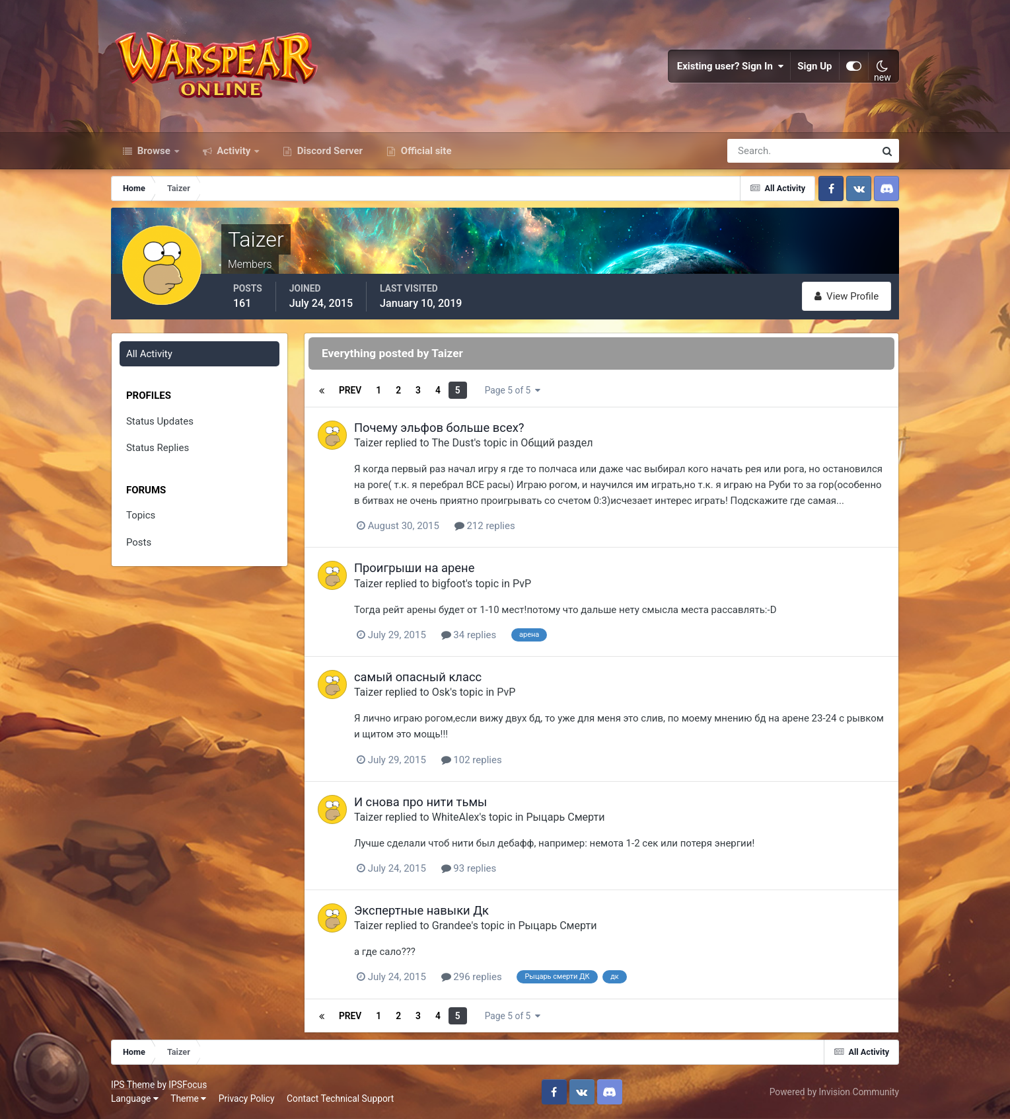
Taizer (368, 442)
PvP (522, 583)
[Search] (755, 151)
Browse (154, 151)
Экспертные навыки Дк (421, 910)
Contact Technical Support (340, 1098)
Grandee (452, 925)
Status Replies (157, 448)
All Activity (149, 354)
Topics (140, 515)
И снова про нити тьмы (420, 802)
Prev (350, 390)
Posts (138, 542)
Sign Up (815, 66)
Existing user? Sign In (730, 66)
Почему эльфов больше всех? (439, 428)
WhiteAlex (456, 817)
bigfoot (449, 583)
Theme (188, 1098)
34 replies (469, 635)
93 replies (469, 868)
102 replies (471, 760)
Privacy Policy (247, 1098)
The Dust (452, 442)
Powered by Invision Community (834, 1092)
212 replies (484, 526)
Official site (424, 151)
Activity (234, 151)
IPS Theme (133, 1084)
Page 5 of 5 (512, 390)
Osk (441, 692)
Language (135, 1098)
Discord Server (329, 151)
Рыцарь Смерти (565, 817)
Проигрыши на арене (414, 568)
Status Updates (160, 421)
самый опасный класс (418, 677)
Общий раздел (557, 442)
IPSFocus (187, 1084)
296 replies (471, 977)
